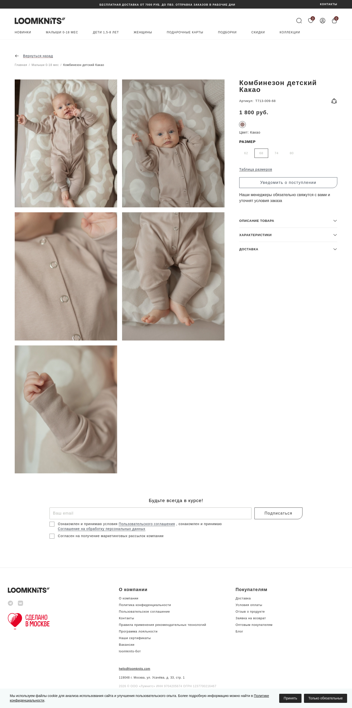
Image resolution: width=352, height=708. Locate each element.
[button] (288, 438)
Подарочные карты (185, 32)
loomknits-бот (130, 651)
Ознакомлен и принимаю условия (88, 524)
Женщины (143, 32)
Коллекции (290, 32)
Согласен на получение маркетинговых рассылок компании (110, 536)
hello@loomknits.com (134, 668)
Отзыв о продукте (250, 611)
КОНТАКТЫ (328, 4)
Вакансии (127, 644)
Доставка (243, 598)
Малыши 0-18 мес (62, 32)
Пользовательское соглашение (144, 611)
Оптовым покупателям (254, 625)
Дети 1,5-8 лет (106, 32)
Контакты (126, 618)
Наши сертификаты (135, 638)
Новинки (23, 32)
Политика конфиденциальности (145, 605)
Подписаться (278, 513)
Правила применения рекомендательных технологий (162, 625)
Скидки (258, 32)
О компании (128, 598)
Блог (239, 631)
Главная (21, 65)
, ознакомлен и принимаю (199, 524)
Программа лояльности (138, 631)
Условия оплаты (249, 605)
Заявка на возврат (251, 618)
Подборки (227, 32)
